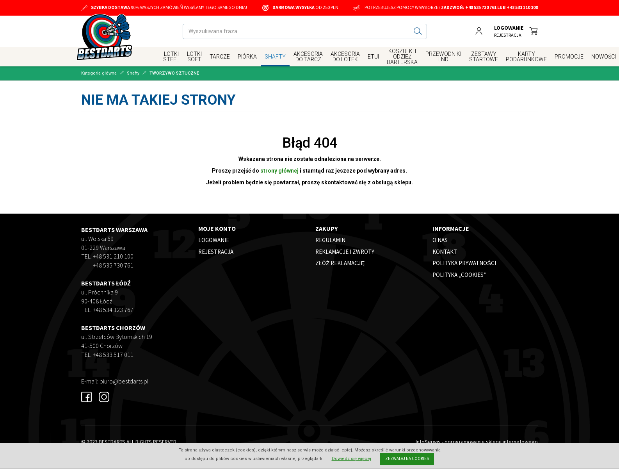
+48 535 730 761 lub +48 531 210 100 (501, 7)
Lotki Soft (194, 56)
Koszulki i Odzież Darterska (402, 56)
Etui (373, 56)
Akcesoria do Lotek (345, 56)
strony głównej (279, 171)
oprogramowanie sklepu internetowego (491, 441)
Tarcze (220, 56)
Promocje (569, 56)
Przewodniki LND (443, 56)
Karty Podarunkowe (526, 56)
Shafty (275, 56)
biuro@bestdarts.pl (124, 381)
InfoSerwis (428, 441)
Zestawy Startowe (483, 56)
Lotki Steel (171, 56)
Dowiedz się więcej (351, 458)
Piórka (247, 56)
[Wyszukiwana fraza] (296, 31)
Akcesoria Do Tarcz (308, 56)
